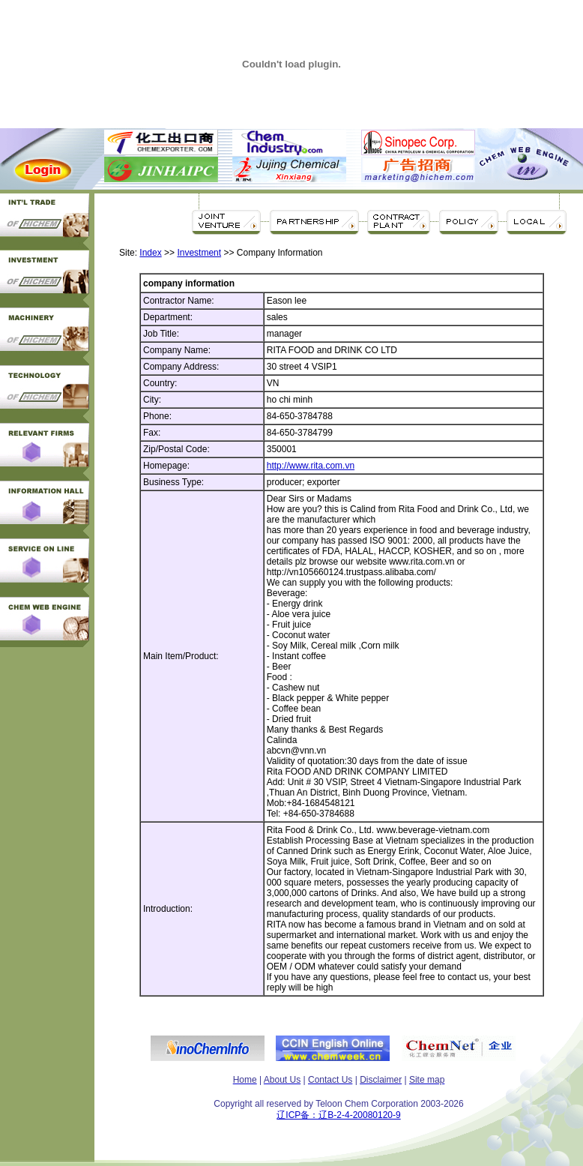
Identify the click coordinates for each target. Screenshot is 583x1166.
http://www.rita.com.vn (310, 465)
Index (150, 252)
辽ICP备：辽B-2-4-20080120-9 (338, 1115)
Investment (199, 252)
